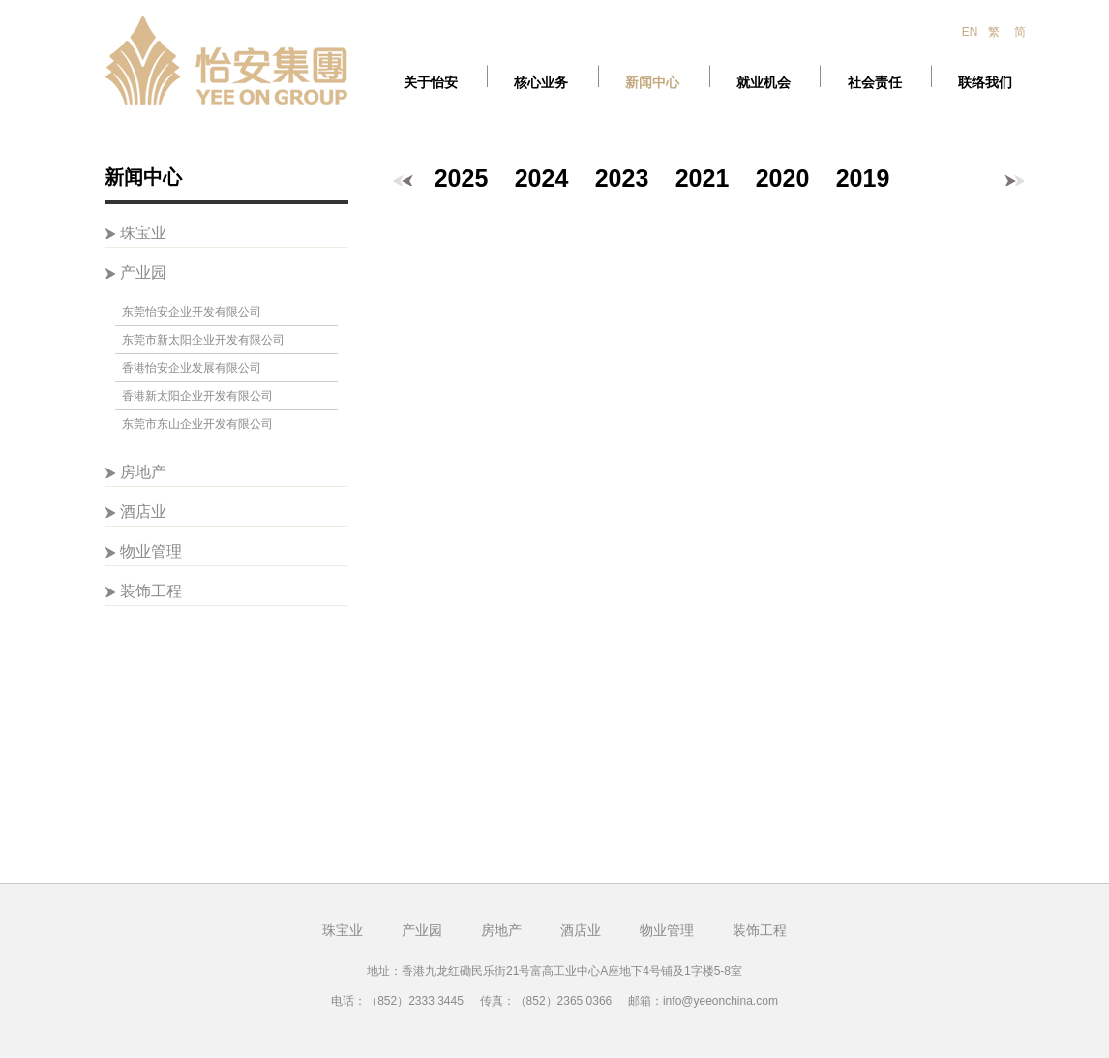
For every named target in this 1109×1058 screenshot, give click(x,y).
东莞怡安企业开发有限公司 (191, 311)
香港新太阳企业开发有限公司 (197, 396)
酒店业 (143, 511)
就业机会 (763, 83)
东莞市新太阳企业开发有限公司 (203, 340)
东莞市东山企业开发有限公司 (197, 424)
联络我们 (985, 83)
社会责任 (875, 83)
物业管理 (151, 551)
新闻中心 (652, 83)
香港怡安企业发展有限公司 (191, 368)
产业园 (143, 272)
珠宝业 (143, 233)
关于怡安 (431, 83)
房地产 (143, 472)
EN (970, 32)
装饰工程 (151, 591)
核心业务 (541, 83)
